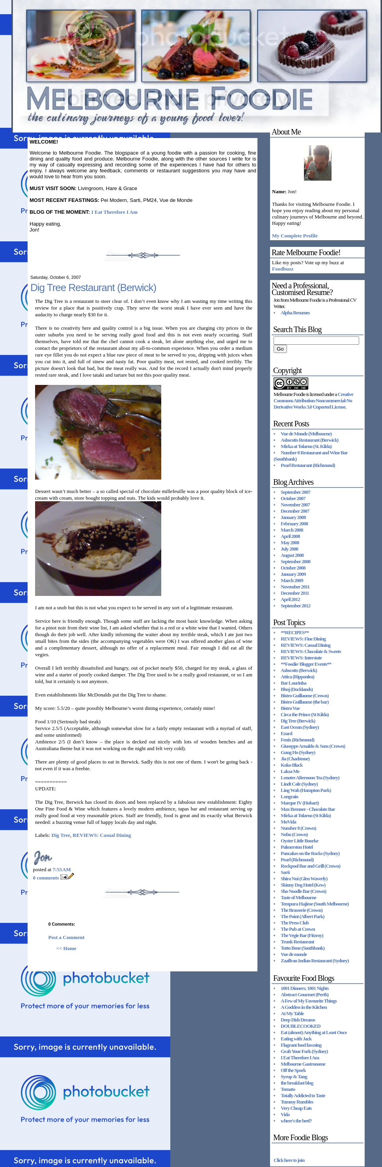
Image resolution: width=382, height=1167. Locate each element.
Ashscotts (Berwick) (299, 670)
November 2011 (295, 587)
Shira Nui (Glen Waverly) (304, 878)
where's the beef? (296, 1121)
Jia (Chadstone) (295, 759)
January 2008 (293, 517)
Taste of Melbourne (298, 897)
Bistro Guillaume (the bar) (304, 702)
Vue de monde (294, 954)
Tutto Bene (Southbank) (302, 948)
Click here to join (289, 1160)
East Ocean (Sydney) (300, 727)
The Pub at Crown (298, 929)
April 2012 (290, 599)
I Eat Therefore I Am (114, 212)
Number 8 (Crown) (298, 828)
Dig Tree (61, 835)
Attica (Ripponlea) (297, 677)
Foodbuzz (282, 269)
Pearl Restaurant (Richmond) (308, 465)
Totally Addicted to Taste (303, 1095)
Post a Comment (66, 937)
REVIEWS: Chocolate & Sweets (311, 651)
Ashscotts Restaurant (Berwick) (309, 440)
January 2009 (293, 574)
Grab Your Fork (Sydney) (304, 1051)
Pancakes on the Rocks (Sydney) (310, 853)
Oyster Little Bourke (299, 841)
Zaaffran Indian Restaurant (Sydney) (315, 960)
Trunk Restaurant (297, 942)
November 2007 (295, 505)
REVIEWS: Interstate (301, 658)
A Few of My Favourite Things (309, 1001)
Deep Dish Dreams (298, 1020)
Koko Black (291, 765)
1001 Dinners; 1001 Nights (304, 988)
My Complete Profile (295, 236)
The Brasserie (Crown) (301, 910)
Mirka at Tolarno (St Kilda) (306, 815)
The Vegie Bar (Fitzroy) (302, 935)
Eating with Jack (296, 1039)
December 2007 (295, 511)
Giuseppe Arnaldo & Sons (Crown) (313, 746)
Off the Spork (293, 1070)
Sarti (285, 872)
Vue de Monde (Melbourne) (306, 434)
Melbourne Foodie (289, 394)
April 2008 (290, 536)
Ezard (286, 733)
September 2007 (295, 492)
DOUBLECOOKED (301, 1026)
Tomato (288, 1089)
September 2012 (295, 606)
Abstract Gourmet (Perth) (304, 994)
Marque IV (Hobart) (300, 803)
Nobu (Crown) (294, 834)
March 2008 (292, 530)
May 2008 (290, 542)
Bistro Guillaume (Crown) (304, 695)
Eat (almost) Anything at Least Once (314, 1032)
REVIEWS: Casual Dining (102, 835)
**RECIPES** (295, 632)
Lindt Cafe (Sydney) (299, 784)
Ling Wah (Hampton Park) (306, 790)
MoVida (288, 822)
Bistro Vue (290, 708)
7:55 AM (61, 869)
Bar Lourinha (293, 683)
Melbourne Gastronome (303, 1064)
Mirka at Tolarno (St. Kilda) (306, 446)
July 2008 (289, 549)
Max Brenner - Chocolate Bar (308, 809)
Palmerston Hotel (297, 847)
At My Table (292, 1013)
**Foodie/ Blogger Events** (306, 664)
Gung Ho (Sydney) (298, 752)
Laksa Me (290, 771)
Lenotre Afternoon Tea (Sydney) (310, 777)
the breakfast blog (297, 1083)
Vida (285, 1114)
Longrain (289, 796)
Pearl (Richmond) (297, 860)
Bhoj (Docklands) (297, 689)
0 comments (46, 878)
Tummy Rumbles (297, 1102)
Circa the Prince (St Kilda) (305, 714)
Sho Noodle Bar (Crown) (303, 891)
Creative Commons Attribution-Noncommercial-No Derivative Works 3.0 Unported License (313, 400)
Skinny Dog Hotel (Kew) (303, 885)
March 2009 (292, 580)
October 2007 (293, 498)
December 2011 (295, 593)
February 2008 (294, 524)
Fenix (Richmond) (297, 740)
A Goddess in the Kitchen (304, 1007)
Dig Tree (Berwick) (298, 721)
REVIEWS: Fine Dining (303, 639)
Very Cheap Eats (296, 1108)
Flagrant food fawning (301, 1045)
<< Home (66, 948)
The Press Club (295, 923)
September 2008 (295, 561)
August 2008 (292, 555)
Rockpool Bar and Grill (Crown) (310, 866)
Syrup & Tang (294, 1076)
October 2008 (293, 568)
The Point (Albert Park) (302, 916)
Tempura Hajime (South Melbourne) (314, 904)
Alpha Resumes (295, 313)
